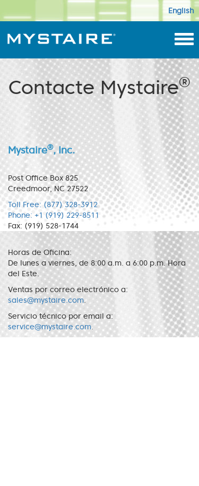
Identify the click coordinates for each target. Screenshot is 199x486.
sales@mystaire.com (46, 300)
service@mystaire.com (49, 326)
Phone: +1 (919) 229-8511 (53, 215)
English (181, 10)
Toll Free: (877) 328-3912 (53, 204)
